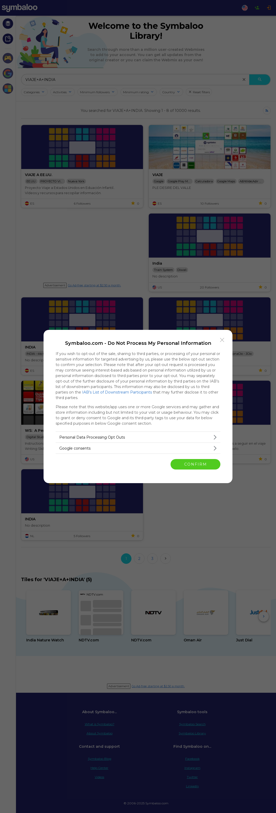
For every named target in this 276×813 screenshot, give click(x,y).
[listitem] (138, 437)
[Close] (222, 340)
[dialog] (138, 406)
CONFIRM (195, 464)
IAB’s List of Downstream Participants (117, 392)
